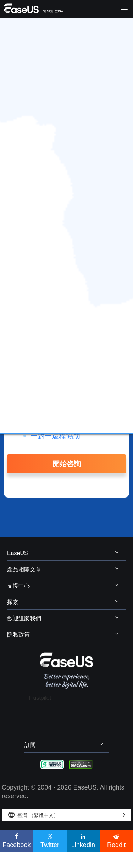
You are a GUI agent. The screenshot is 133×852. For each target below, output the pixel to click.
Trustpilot (39, 698)
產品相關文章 (24, 569)
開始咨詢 (66, 464)
